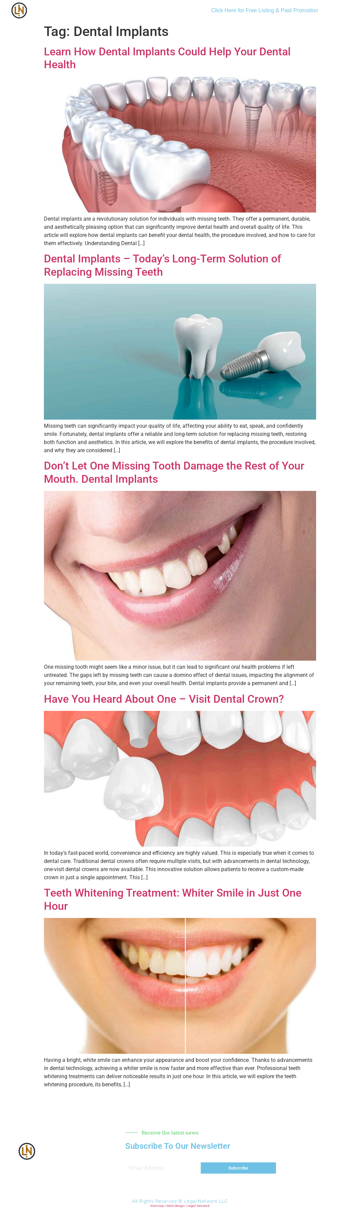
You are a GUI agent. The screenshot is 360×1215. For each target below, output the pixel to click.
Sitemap (157, 1206)
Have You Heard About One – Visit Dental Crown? (164, 699)
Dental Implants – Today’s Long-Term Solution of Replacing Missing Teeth (162, 265)
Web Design (175, 1206)
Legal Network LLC (206, 1201)
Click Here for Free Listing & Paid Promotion (264, 10)
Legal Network (198, 1206)
